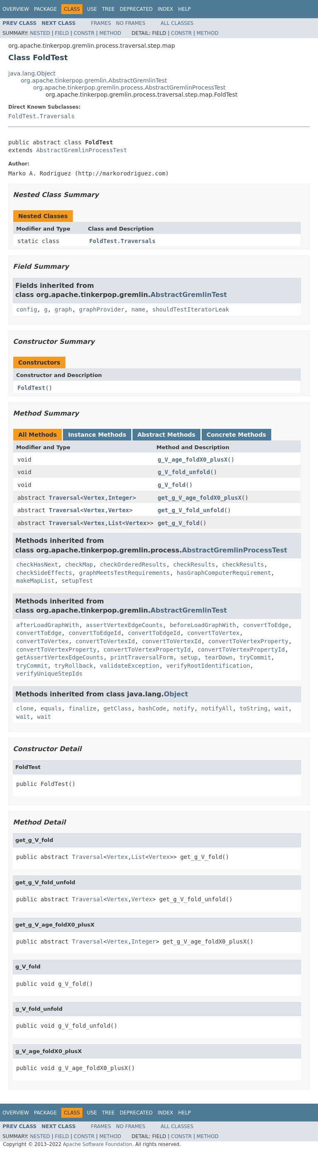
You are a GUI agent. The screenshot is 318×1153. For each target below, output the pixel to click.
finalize (82, 708)
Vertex (94, 497)
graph (63, 309)
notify (183, 708)
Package (45, 9)
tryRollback (74, 665)
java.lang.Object (31, 73)
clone (25, 708)
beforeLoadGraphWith (203, 625)
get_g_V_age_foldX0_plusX (199, 497)
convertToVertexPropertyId (147, 649)
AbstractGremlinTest (188, 295)
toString (253, 708)
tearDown (218, 657)
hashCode (152, 708)
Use (92, 9)
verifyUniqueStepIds (49, 673)
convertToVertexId (105, 641)
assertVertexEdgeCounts (124, 625)
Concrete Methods (236, 434)
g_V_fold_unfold (184, 472)
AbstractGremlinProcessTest (81, 150)
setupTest (77, 580)
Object (176, 694)
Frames (101, 23)
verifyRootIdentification (208, 665)
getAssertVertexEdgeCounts (60, 657)
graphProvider (102, 309)
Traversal (64, 497)
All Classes (177, 23)
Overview (15, 9)
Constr (84, 33)
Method (110, 33)
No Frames (130, 23)
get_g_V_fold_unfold (191, 510)
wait (282, 708)
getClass (117, 708)
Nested (40, 33)
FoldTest (31, 387)
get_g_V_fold (179, 523)
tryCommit (255, 657)
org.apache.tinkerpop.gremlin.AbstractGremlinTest (94, 80)
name (138, 309)
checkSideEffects (44, 572)
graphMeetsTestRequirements (124, 572)
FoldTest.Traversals (41, 116)
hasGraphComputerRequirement (224, 572)
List (115, 523)
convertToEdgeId (94, 633)
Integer (120, 497)
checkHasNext (37, 564)
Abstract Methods (166, 434)
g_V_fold (172, 485)
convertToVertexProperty (248, 641)
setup (189, 657)
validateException (129, 665)
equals (51, 708)
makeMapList (35, 580)
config (26, 309)
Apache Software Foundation (97, 1144)
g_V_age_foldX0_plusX (193, 459)
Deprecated (136, 9)
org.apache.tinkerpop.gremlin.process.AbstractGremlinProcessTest (129, 87)
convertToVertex (213, 633)
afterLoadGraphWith (47, 625)
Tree (108, 9)
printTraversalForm (142, 657)
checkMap (79, 564)
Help (184, 9)
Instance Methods (97, 434)
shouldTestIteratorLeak (190, 309)
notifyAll (217, 708)
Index (165, 9)
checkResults (194, 564)
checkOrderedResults (133, 564)
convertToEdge (266, 625)
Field (62, 33)
